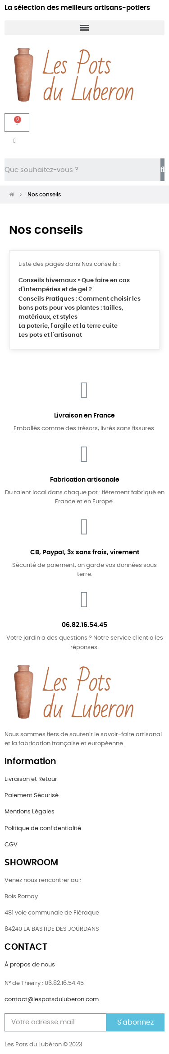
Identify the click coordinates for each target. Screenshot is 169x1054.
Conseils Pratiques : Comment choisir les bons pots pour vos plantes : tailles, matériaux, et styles (79, 308)
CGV (11, 845)
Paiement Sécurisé (32, 796)
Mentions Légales (30, 812)
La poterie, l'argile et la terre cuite (68, 326)
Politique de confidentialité (43, 828)
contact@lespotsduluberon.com (52, 1000)
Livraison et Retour (31, 779)
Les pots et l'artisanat (50, 335)
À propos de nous (30, 965)
